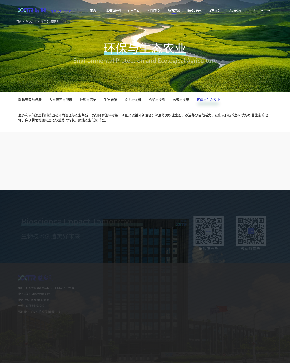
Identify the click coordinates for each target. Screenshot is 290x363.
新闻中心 (133, 10)
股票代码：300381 (62, 11)
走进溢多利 (113, 10)
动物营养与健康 (30, 100)
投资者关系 (194, 10)
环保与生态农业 (50, 21)
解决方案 (174, 10)
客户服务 (215, 10)
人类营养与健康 (60, 100)
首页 (93, 10)
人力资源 (235, 10)
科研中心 (154, 10)
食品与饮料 (132, 100)
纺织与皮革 (181, 100)
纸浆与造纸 (157, 100)
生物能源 (110, 100)
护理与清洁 (88, 100)
